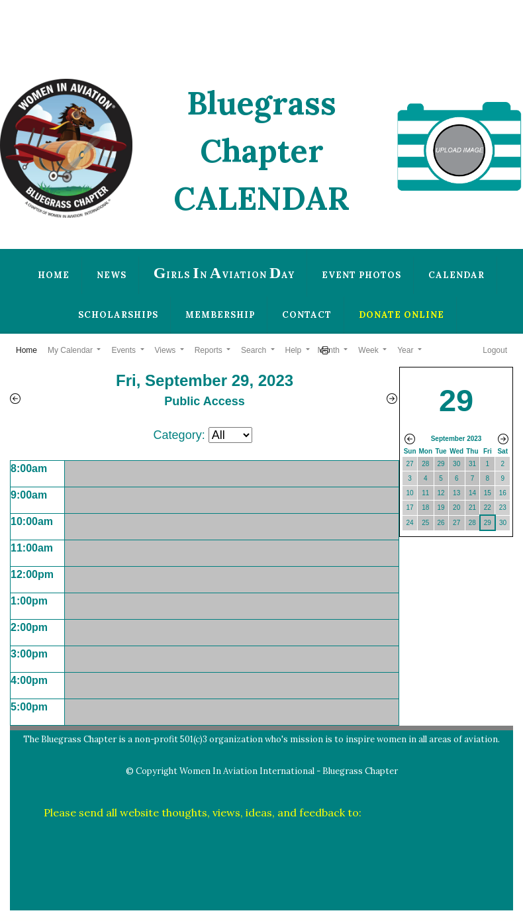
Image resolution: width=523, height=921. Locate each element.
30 (456, 463)
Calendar (456, 275)
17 (410, 507)
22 (487, 507)
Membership (220, 314)
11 (425, 493)
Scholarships (118, 314)
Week (369, 350)
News (111, 275)
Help (294, 350)
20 (456, 507)
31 (472, 463)
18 (425, 507)
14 (472, 493)
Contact (307, 314)
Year (406, 350)
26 (441, 522)
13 (456, 493)
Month (330, 350)
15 (487, 493)
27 (410, 463)
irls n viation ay (224, 272)
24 (410, 522)
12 (441, 493)
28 (425, 463)
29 (441, 463)
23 (502, 507)
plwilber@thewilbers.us (422, 812)
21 (472, 507)
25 (425, 522)
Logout (495, 350)
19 (441, 507)
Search (254, 350)
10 (410, 493)
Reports (209, 350)
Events (124, 350)
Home (54, 275)
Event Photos (361, 275)
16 (502, 493)
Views (166, 350)
